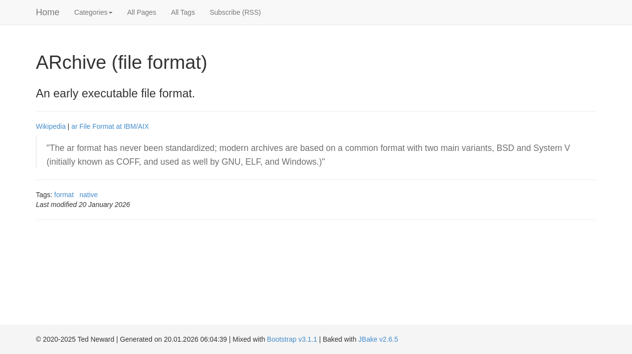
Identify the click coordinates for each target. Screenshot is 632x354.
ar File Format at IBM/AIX (110, 126)
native (89, 195)
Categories (93, 12)
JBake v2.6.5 (378, 339)
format (64, 195)
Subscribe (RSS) (235, 12)
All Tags (183, 12)
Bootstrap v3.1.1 (292, 339)
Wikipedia (51, 126)
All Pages (141, 12)
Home (47, 12)
